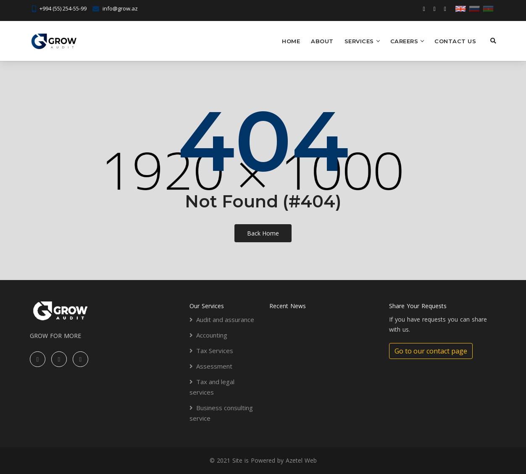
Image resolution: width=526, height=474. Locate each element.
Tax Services (214, 350)
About (322, 41)
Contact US (455, 41)
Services (359, 41)
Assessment (214, 366)
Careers (404, 41)
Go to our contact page (430, 351)
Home (291, 41)
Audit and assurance (225, 319)
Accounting (211, 335)
